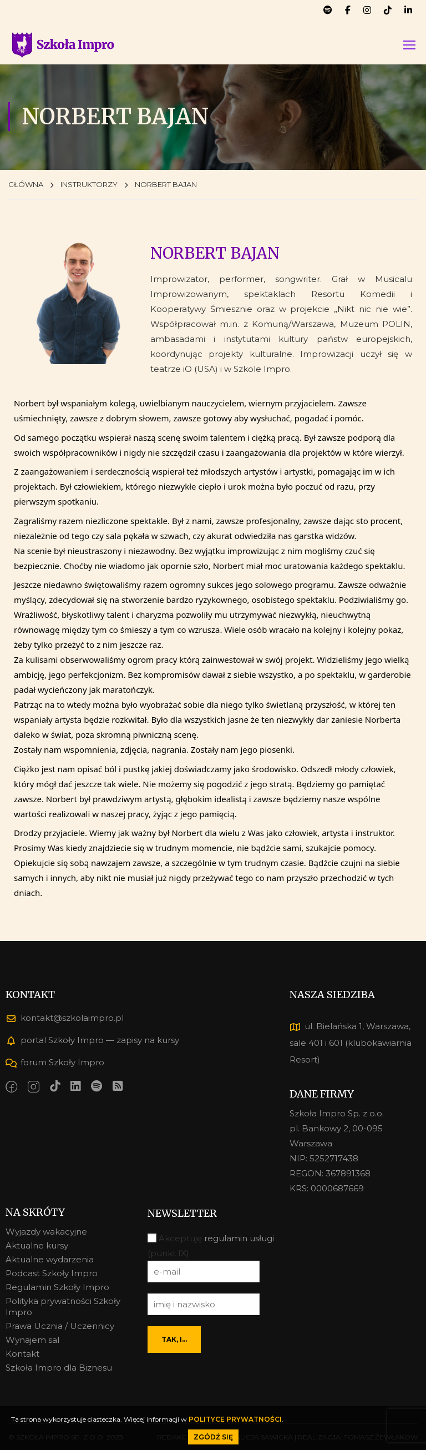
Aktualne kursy (37, 1245)
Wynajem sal (32, 1340)
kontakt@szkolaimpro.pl (65, 1018)
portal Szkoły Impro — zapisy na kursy (92, 1040)
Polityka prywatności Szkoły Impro (63, 1306)
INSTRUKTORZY (89, 186)
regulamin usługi (239, 1238)
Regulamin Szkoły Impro (57, 1287)
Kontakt (22, 1353)
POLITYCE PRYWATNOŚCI (235, 1419)
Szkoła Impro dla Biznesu (59, 1367)
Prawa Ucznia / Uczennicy (60, 1326)
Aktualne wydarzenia (50, 1259)
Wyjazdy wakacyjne (46, 1231)
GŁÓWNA (25, 186)
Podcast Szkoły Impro (52, 1273)
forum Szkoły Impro (55, 1062)
